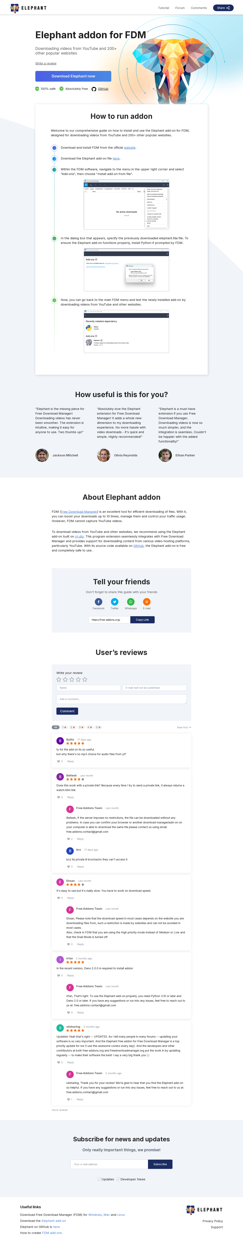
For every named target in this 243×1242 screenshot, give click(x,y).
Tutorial (163, 8)
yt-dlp (79, 536)
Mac (107, 1215)
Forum (180, 8)
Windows (95, 1215)
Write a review (45, 63)
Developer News (133, 1179)
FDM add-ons (52, 1233)
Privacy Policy (213, 1221)
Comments (199, 8)
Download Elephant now (73, 76)
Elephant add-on (54, 1221)
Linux (121, 1215)
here (116, 158)
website (129, 147)
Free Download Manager (79, 512)
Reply (70, 761)
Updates (108, 1179)
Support (217, 1227)
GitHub (103, 89)
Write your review (69, 673)
